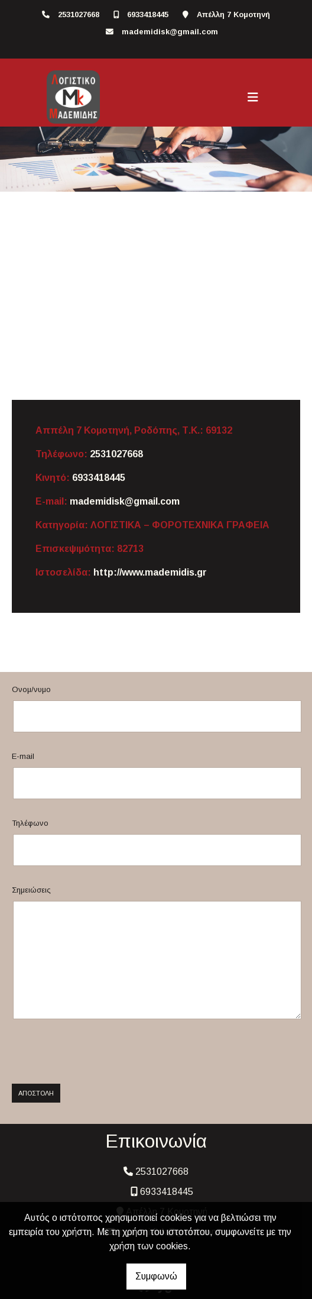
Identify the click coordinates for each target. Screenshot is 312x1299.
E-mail (23, 756)
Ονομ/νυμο (31, 689)
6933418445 (147, 14)
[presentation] (98, 1052)
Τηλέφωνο (30, 823)
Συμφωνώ (156, 1276)
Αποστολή (36, 1093)
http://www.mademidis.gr (150, 572)
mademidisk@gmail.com (170, 31)
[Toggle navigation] (252, 97)
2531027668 (78, 14)
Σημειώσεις (31, 890)
